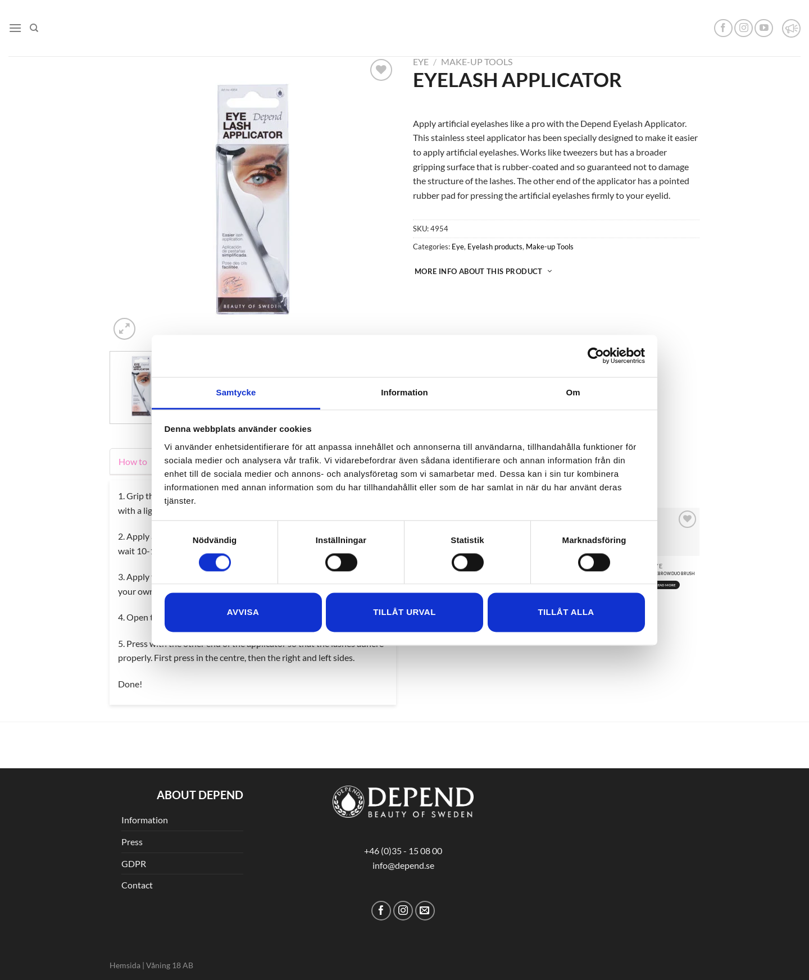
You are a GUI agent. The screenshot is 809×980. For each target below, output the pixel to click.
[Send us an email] (425, 910)
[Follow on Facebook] (723, 28)
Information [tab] (404, 392)
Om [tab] (573, 392)
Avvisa (243, 612)
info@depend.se (403, 865)
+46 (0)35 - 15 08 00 (403, 850)
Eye (421, 61)
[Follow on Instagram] (743, 28)
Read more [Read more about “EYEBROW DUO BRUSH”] (666, 585)
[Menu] (15, 28)
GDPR (133, 863)
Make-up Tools (476, 61)
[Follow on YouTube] (764, 28)
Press (132, 841)
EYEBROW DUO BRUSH (672, 573)
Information (144, 819)
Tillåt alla (566, 612)
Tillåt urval (404, 612)
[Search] (34, 28)
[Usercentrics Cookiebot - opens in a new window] (596, 355)
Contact (137, 884)
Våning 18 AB (169, 965)
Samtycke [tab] (236, 392)
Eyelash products (494, 246)
